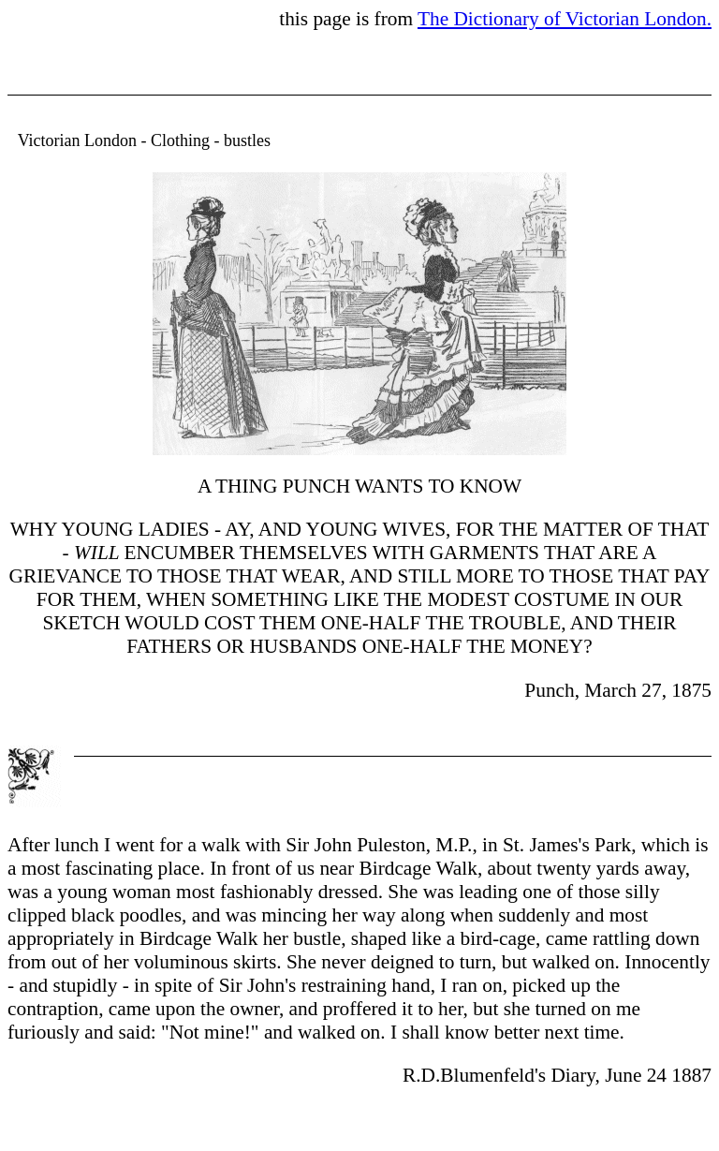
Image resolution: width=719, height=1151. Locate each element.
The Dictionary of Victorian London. (565, 18)
